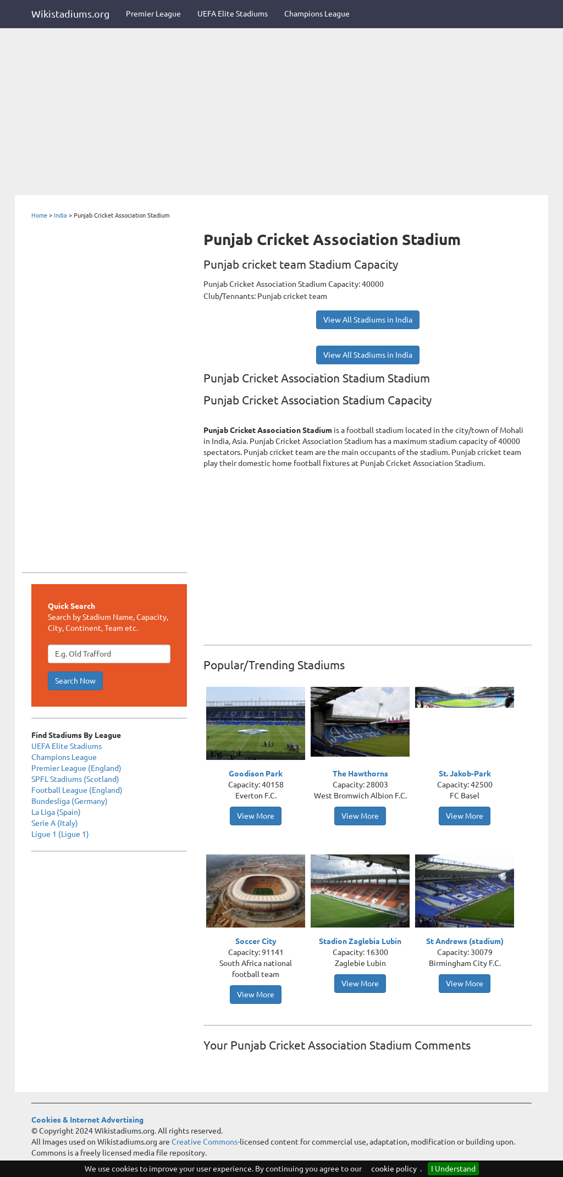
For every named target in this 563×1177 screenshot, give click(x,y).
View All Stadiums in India (367, 319)
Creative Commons (205, 1141)
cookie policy (394, 1168)
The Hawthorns (360, 773)
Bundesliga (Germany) (69, 801)
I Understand (453, 1168)
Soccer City (256, 941)
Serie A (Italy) (54, 823)
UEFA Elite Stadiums (232, 13)
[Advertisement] (281, 113)
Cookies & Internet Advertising (87, 1119)
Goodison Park (256, 773)
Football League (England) (77, 790)
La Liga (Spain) (56, 812)
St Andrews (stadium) (465, 941)
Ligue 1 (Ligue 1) (60, 834)
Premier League (153, 13)
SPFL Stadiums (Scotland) (75, 779)
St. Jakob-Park (465, 773)
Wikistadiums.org (70, 13)
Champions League (317, 13)
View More (255, 816)
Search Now (75, 680)
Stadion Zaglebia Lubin (360, 941)
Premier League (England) (76, 768)
